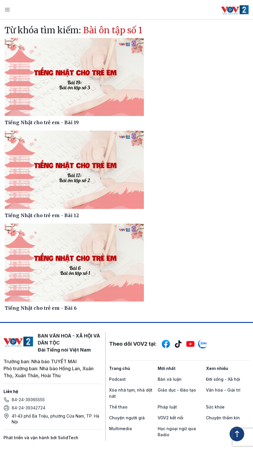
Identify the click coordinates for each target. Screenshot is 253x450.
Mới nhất (166, 368)
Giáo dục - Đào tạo (177, 389)
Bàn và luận (170, 379)
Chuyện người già (127, 417)
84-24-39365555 (28, 399)
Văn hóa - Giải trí (223, 389)
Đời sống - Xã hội (223, 379)
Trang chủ (119, 368)
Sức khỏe (215, 406)
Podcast (117, 379)
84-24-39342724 (28, 407)
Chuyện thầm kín (223, 417)
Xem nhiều (217, 368)
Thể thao (118, 406)
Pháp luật (167, 406)
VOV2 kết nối (170, 417)
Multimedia (120, 428)
